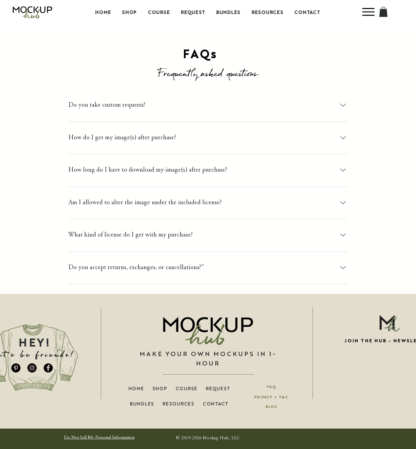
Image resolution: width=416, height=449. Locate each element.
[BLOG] (271, 406)
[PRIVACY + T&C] (271, 396)
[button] (383, 12)
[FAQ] (271, 386)
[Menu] (368, 12)
